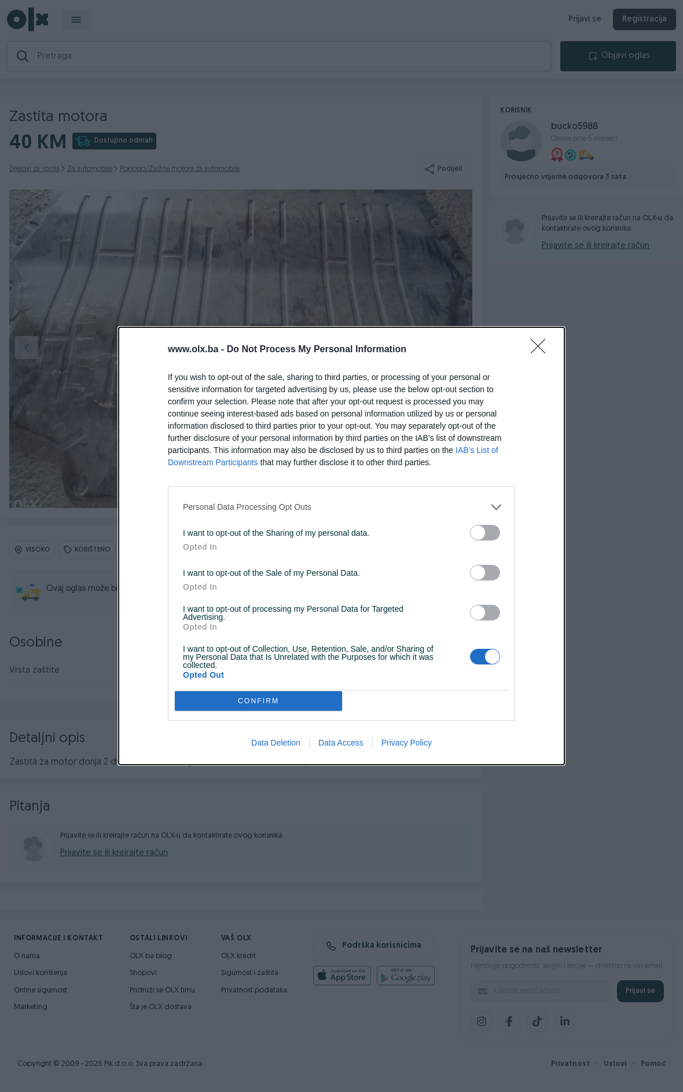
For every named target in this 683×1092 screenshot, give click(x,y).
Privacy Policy (406, 746)
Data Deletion (275, 746)
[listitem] (341, 504)
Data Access (340, 746)
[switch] (485, 530)
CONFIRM (262, 700)
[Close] (542, 347)
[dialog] (341, 546)
